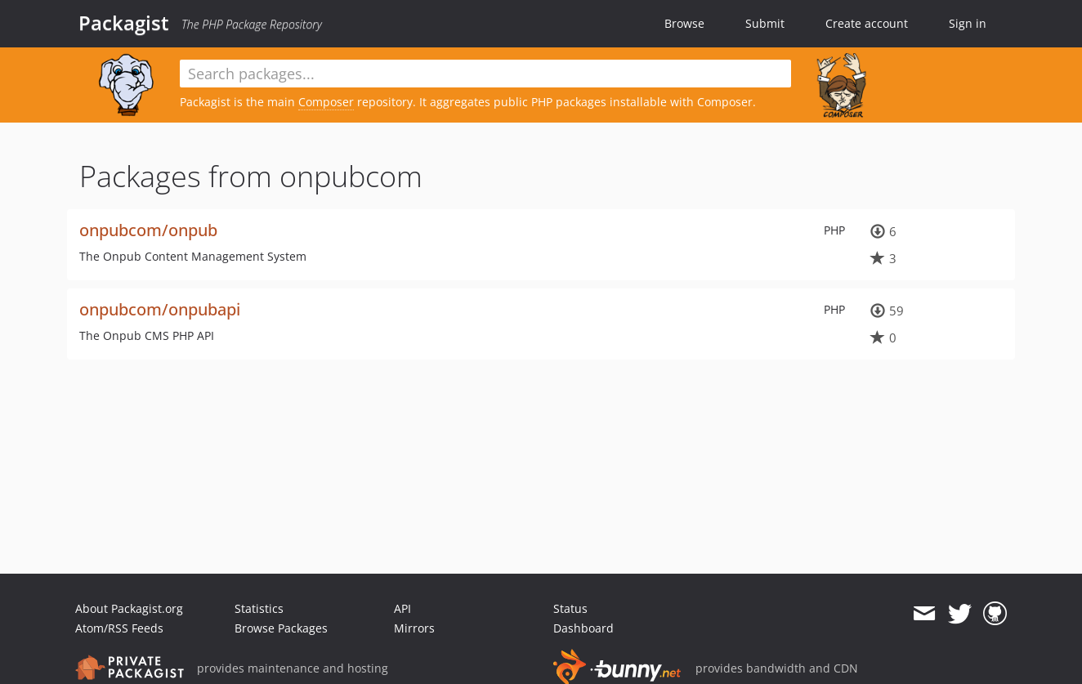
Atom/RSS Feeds (119, 628)
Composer (326, 102)
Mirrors (414, 628)
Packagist (123, 23)
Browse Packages (281, 628)
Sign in (967, 23)
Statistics (259, 608)
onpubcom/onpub (148, 230)
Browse (684, 23)
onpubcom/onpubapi (159, 309)
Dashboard (583, 628)
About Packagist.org (129, 608)
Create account (866, 23)
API (402, 608)
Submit (765, 23)
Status (570, 608)
